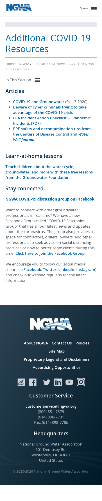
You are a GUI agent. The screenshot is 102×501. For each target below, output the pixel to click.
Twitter (49, 269)
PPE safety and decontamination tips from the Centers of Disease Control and (52, 134)
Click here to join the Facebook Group (50, 253)
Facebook (32, 269)
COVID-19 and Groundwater (38, 101)
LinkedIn (66, 269)
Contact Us (62, 343)
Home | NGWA (17, 63)
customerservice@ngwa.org (50, 406)
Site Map (57, 351)
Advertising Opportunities (56, 367)
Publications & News (49, 63)
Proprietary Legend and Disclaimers (57, 359)
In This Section (22, 80)
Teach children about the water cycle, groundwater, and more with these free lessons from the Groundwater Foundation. (49, 172)
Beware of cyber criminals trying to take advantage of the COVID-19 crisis (50, 109)
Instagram (85, 269)
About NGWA (36, 343)
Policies (82, 343)
